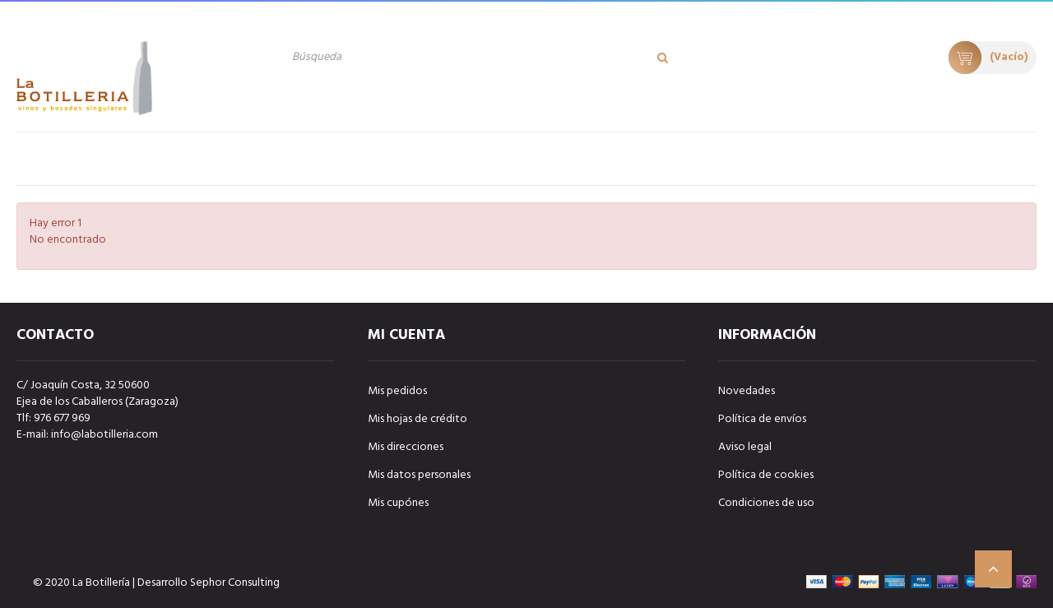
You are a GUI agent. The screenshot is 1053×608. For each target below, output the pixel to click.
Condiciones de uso (766, 503)
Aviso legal (745, 447)
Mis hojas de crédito (417, 419)
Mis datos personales (419, 475)
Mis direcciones (405, 447)
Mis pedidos (397, 391)
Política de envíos (762, 419)
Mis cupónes (398, 503)
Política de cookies (766, 475)
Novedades (746, 391)
